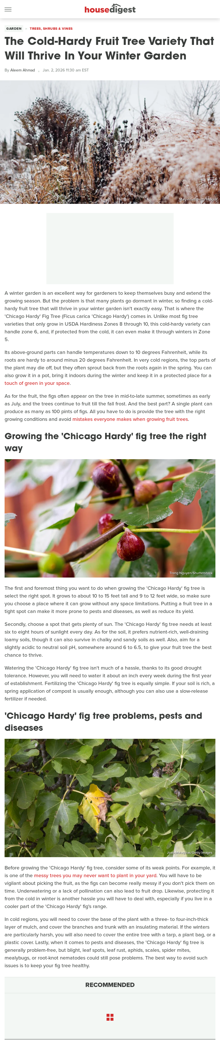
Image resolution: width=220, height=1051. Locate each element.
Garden (13, 28)
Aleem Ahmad (22, 70)
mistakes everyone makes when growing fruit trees (130, 419)
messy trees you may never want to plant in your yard (95, 875)
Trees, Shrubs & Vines (51, 28)
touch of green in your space (37, 383)
